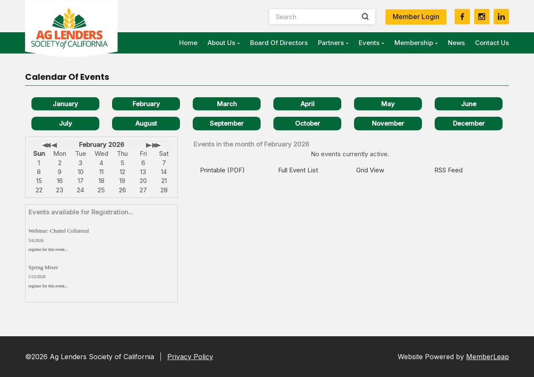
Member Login (416, 16)
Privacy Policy (190, 356)
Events (371, 43)
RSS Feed (448, 170)
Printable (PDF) (222, 170)
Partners (333, 43)
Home (188, 43)
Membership (416, 43)
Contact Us (492, 43)
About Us (224, 43)
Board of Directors (279, 43)
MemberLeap (487, 356)
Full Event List (298, 170)
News (456, 43)
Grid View (370, 170)
